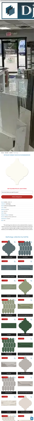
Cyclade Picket (9, 354)
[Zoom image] (15, 242)
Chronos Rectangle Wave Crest (25, 315)
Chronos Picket (8, 315)
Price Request (17, 197)
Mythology (8, 204)
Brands (6, 152)
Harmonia (9, 373)
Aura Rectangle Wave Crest (25, 276)
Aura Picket (25, 257)
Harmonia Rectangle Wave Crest (25, 392)
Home (2, 152)
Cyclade (9, 334)
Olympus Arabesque (25, 412)
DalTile (10, 152)
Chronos (9, 296)
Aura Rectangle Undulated (8, 276)
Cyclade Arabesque (25, 334)
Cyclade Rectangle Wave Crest (25, 354)
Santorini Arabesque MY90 (9, 205)
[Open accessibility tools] (31, 418)
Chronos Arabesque (25, 296)
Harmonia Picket (8, 392)
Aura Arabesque (8, 257)
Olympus (9, 412)
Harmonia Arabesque (25, 373)
